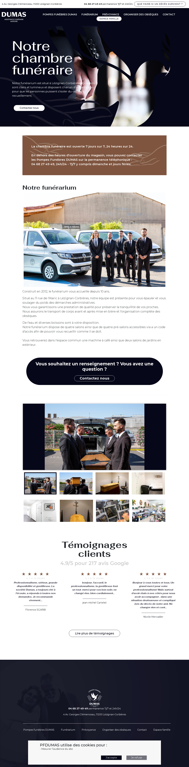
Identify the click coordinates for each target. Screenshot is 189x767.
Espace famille (161, 729)
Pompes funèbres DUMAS (60, 14)
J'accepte (111, 757)
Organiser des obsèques (141, 14)
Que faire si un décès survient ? (160, 4)
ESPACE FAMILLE (109, 18)
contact (169, 14)
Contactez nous (29, 108)
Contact (142, 729)
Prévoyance (110, 14)
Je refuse (136, 757)
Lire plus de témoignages (94, 633)
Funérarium (90, 14)
